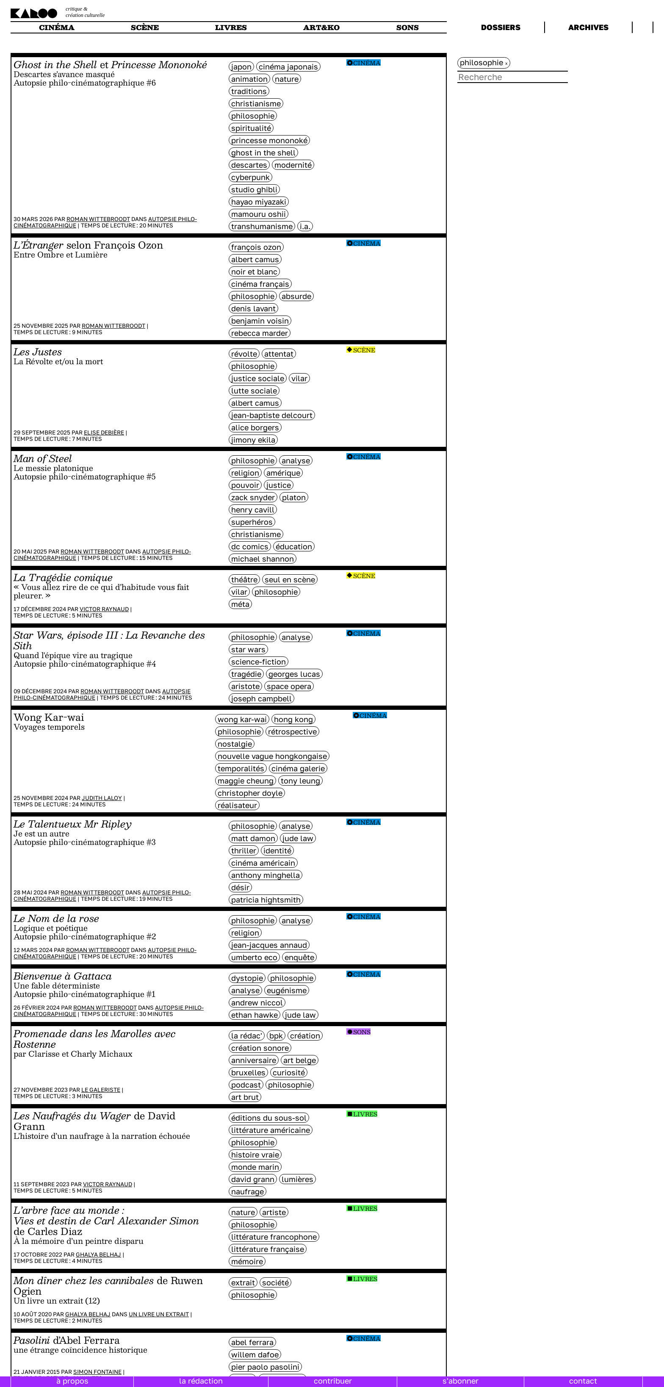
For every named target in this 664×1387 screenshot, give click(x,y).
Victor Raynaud (104, 609)
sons (407, 27)
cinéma (57, 27)
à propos (72, 1380)
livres (231, 27)
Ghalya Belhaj (98, 1254)
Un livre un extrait (159, 1314)
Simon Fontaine (97, 1371)
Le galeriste (100, 1089)
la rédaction (201, 1380)
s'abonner (461, 1380)
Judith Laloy (102, 798)
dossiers (500, 27)
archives (588, 27)
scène (145, 27)
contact (583, 1380)
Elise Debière (104, 432)
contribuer (333, 1380)
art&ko (321, 27)
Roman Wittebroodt (98, 219)
